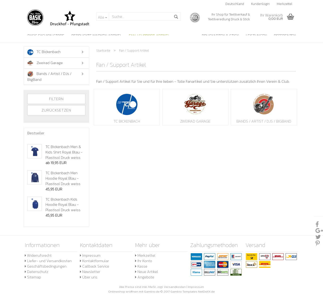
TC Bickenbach (127, 107)
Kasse (141, 266)
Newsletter (90, 271)
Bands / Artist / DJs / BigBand (263, 107)
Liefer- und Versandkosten (48, 261)
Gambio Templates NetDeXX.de (192, 291)
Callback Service (94, 266)
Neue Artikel (146, 271)
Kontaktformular (94, 261)
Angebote (144, 277)
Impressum (90, 255)
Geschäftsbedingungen (45, 266)
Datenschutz (36, 271)
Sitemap (33, 277)
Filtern (56, 99)
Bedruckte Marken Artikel (96, 35)
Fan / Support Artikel (149, 35)
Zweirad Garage (195, 107)
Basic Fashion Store (46, 35)
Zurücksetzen (56, 110)
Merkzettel (284, 3)
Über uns (88, 277)
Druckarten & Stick (220, 35)
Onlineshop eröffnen (123, 291)
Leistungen (256, 35)
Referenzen (285, 35)
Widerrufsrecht (38, 255)
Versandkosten (175, 287)
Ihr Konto (143, 261)
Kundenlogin (260, 3)
